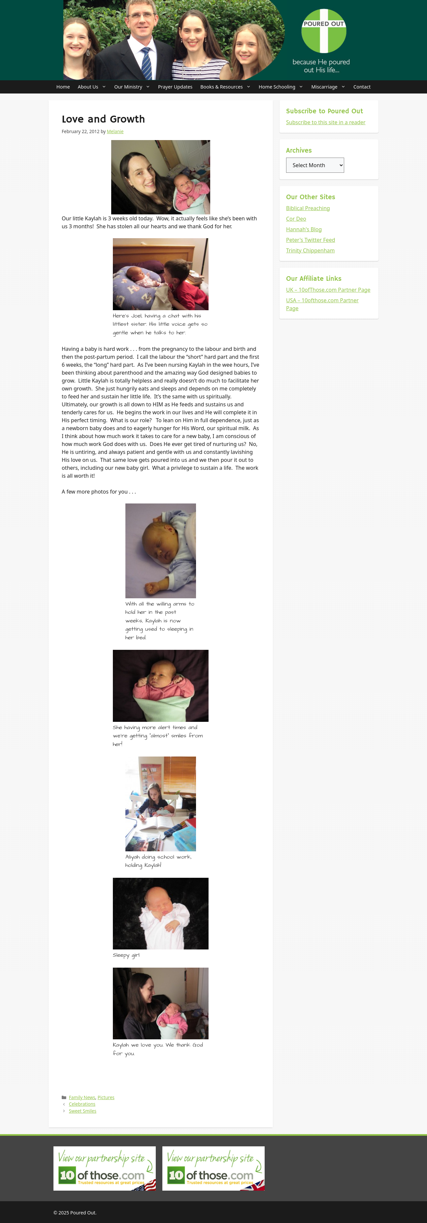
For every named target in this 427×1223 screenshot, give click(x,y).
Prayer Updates (175, 87)
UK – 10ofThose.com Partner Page (328, 289)
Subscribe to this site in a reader (326, 122)
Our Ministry (134, 86)
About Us (94, 86)
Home (63, 87)
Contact (362, 87)
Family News (82, 1097)
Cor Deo (296, 218)
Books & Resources (227, 86)
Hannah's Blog (304, 229)
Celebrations (82, 1104)
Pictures (106, 1097)
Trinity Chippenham (310, 250)
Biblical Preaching (308, 208)
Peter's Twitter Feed (310, 239)
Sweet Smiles (82, 1111)
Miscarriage (330, 86)
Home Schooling (283, 86)
